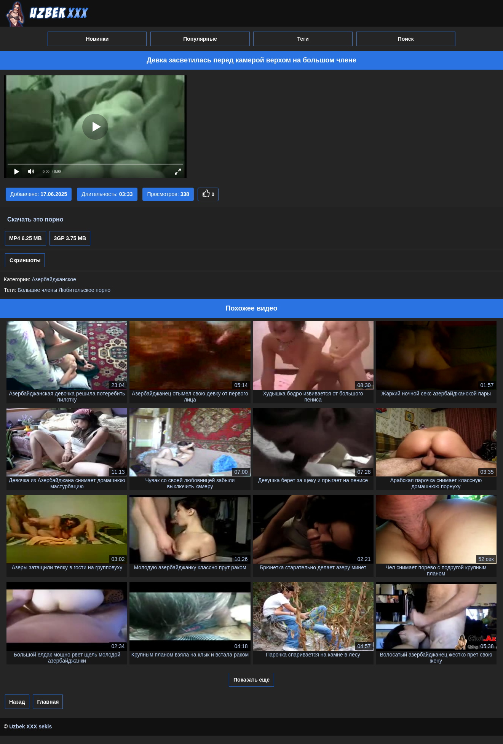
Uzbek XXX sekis (30, 726)
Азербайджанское (54, 279)
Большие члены (37, 290)
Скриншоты (25, 260)
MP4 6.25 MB (25, 238)
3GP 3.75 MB (70, 238)
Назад (17, 702)
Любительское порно (84, 290)
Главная (48, 702)
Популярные (200, 39)
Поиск (406, 39)
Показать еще (251, 680)
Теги (302, 39)
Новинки (97, 39)
